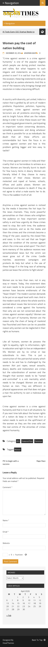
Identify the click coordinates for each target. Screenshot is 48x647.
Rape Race (41, 460)
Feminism (38, 441)
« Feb (8, 615)
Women (18, 449)
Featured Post (27, 441)
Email (6, 531)
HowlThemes (8, 642)
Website (6, 543)
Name (6, 520)
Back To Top (38, 639)
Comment (7, 487)
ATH (18, 441)
